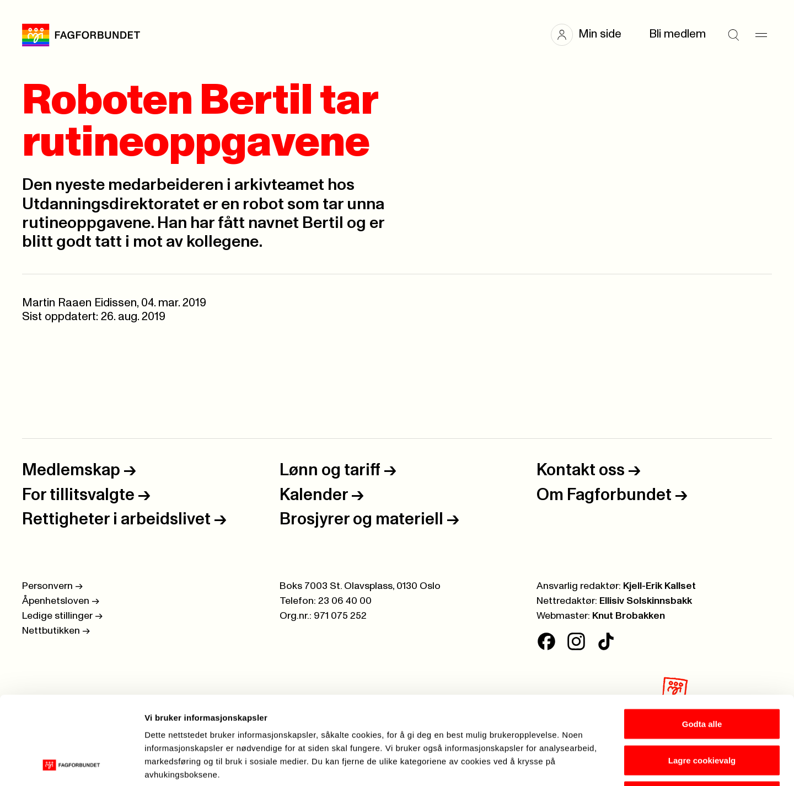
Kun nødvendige (701, 713)
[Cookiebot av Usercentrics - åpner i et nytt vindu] (71, 764)
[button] (591, 35)
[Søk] (733, 35)
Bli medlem (677, 34)
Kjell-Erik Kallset (659, 586)
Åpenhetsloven (60, 601)
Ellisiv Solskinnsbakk (645, 601)
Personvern (52, 586)
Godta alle (702, 641)
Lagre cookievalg (702, 677)
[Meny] (761, 35)
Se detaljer (593, 764)
